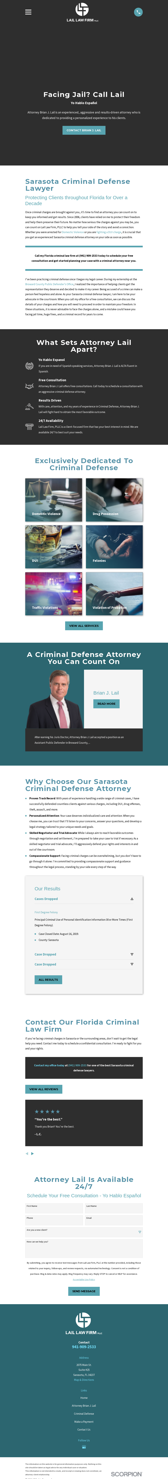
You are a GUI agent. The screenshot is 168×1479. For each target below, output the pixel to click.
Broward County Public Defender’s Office (49, 284)
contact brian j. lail (84, 130)
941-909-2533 (84, 1343)
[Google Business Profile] (84, 1444)
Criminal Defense (84, 1410)
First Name (32, 1203)
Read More (107, 703)
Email (89, 1214)
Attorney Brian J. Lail (84, 1403)
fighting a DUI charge (108, 232)
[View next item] (32, 1150)
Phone (30, 1214)
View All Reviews (43, 1086)
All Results (48, 976)
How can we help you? (37, 1238)
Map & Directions (84, 1377)
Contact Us (83, 1426)
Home (84, 1394)
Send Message (83, 1288)
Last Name (91, 1203)
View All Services (84, 625)
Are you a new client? (37, 1226)
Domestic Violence (73, 232)
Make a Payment (84, 1418)
